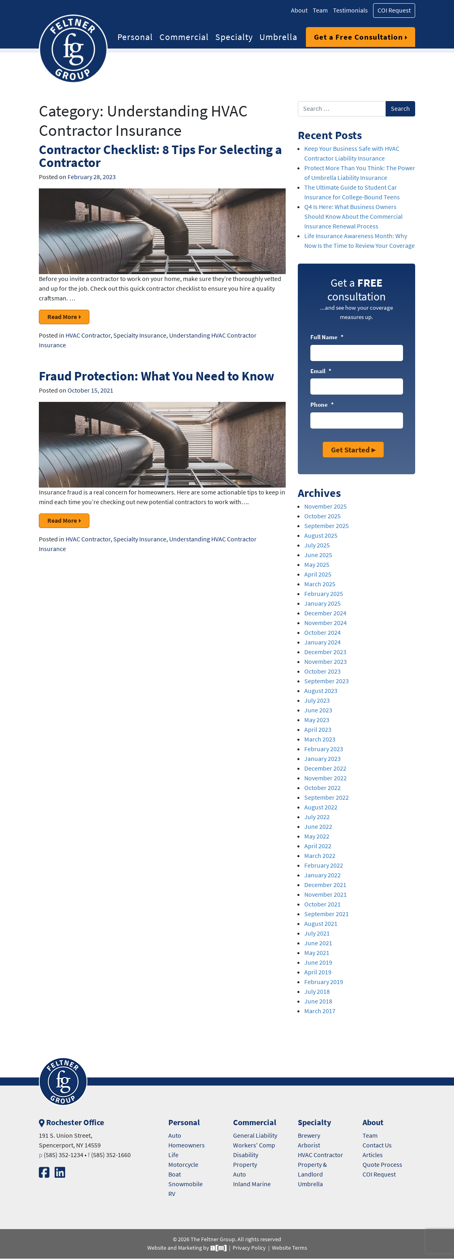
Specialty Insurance (139, 335)
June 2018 (318, 1001)
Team (320, 10)
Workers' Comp (254, 1145)
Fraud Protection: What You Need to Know (156, 375)
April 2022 (317, 846)
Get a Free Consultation (358, 37)
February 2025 (323, 593)
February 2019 (323, 982)
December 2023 (325, 652)
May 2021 (316, 952)
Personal (135, 37)
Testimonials (350, 10)
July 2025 (317, 545)
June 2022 (318, 826)
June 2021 (318, 943)
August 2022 (320, 807)
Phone (322, 405)
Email (320, 371)
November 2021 (325, 894)
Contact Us (377, 1145)
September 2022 (326, 797)
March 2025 (319, 584)
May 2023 (316, 720)
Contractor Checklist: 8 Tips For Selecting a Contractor (160, 156)
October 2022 (322, 788)
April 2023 (317, 729)
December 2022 (325, 768)
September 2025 (326, 526)
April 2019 (317, 972)
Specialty (234, 37)
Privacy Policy (249, 1248)
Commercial (184, 37)
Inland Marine (252, 1184)
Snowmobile (185, 1184)
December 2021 (325, 885)
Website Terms (289, 1248)
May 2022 (316, 836)
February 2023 (323, 749)
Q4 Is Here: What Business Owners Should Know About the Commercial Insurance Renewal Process (353, 216)
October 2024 (322, 632)
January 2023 (322, 758)
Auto (174, 1135)
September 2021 (326, 914)
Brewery (309, 1135)
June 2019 (318, 962)
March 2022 (319, 855)
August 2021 (320, 923)
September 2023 (326, 681)
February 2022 (323, 865)
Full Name (327, 337)
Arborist (309, 1145)
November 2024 (325, 623)
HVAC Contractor (88, 335)
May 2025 (316, 564)
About (299, 10)
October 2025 (322, 516)
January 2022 (322, 875)
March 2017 (319, 1011)
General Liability (255, 1135)
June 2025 (318, 555)
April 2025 (317, 574)
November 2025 (325, 506)
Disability (245, 1155)
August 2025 (320, 535)
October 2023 (322, 671)
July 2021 (317, 933)
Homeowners (186, 1145)
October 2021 (322, 904)
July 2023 (317, 700)
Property (245, 1164)
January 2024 (322, 642)
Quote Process (382, 1164)
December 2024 (325, 613)
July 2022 (317, 817)
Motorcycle (183, 1164)
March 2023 (319, 739)
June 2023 (318, 710)
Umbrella (278, 37)
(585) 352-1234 (63, 1155)
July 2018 (317, 991)
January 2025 (322, 603)
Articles (373, 1155)
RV (171, 1193)
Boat (174, 1174)
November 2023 (325, 661)
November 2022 (325, 778)
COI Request (394, 10)
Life (173, 1155)
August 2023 (320, 691)
